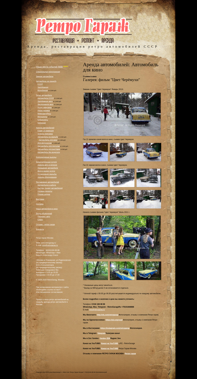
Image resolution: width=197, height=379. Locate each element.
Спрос (40, 220)
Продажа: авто (44, 216)
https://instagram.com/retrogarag (114, 328)
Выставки (40, 199)
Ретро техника (44, 110)
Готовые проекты (45, 191)
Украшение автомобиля (48, 168)
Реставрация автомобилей (47, 182)
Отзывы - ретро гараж (45, 224)
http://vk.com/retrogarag (107, 315)
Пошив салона (44, 194)
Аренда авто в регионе (47, 165)
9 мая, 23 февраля (46, 131)
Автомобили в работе (47, 185)
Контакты (40, 229)
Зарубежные (43, 87)
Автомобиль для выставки (49, 149)
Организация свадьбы (47, 174)
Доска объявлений (44, 214)
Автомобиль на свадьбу (46, 81)
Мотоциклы (42, 117)
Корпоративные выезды (46, 157)
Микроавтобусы (44, 114)
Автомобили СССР (46, 98)
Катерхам (42, 123)
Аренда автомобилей (45, 128)
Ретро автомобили (44, 95)
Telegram (101, 333)
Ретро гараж (130, 354)
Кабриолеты (43, 120)
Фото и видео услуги (46, 171)
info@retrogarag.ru (50, 245)
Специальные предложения (48, 72)
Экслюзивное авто (45, 104)
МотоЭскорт (43, 90)
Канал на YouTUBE (109, 343)
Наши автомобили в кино (47, 209)
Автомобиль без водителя (49, 152)
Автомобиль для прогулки (49, 146)
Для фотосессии (45, 143)
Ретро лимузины (45, 107)
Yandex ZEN (105, 338)
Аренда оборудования (47, 177)
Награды (40, 204)
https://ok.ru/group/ (114, 320)
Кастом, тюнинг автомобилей (50, 188)
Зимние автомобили (44, 76)
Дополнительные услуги (46, 162)
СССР (40, 84)
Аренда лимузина (45, 134)
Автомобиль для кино (48, 140)
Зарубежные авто (45, 101)
